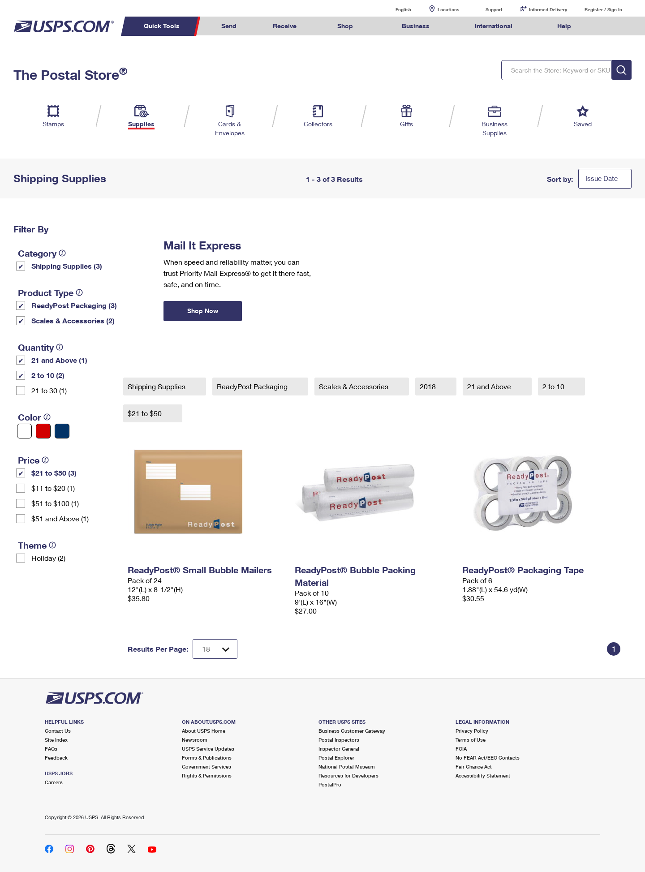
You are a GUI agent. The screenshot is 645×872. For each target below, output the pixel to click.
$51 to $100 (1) (55, 503)
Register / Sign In (603, 9)
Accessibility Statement (483, 775)
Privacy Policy (472, 731)
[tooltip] (62, 253)
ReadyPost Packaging (253, 386)
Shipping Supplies (157, 386)
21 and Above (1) (59, 360)
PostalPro (329, 784)
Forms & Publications (207, 757)
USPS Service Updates (208, 749)
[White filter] (24, 431)
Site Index (56, 740)
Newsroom (194, 740)
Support (494, 9)
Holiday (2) (48, 558)
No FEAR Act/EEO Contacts (488, 757)
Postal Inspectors (338, 740)
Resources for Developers (348, 775)
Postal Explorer (336, 757)
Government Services (206, 766)
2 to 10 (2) (47, 375)
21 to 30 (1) (49, 390)
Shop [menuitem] (345, 26)
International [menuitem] (493, 26)
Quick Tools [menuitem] (162, 26)
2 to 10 (554, 386)
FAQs (51, 749)
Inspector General (338, 749)
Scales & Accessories (354, 386)
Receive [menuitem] (285, 26)
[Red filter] (43, 431)
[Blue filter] (62, 431)
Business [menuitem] (416, 26)
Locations (448, 9)
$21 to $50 (145, 413)
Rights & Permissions (207, 775)
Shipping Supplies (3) (66, 266)
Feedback (56, 757)
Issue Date (601, 178)
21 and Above (490, 386)
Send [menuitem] (228, 26)
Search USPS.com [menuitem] (606, 26)
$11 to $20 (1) (53, 488)
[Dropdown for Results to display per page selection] (215, 649)
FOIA (461, 749)
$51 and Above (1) (60, 518)
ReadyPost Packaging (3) (74, 305)
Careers (54, 782)
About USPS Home (203, 731)
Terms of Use (471, 740)
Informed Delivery (548, 9)
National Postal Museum (346, 766)
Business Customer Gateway (351, 731)
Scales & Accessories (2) (73, 320)
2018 (429, 386)
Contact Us (58, 731)
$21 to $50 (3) (54, 472)
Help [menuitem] (564, 26)
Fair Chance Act (474, 766)
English (394, 9)
